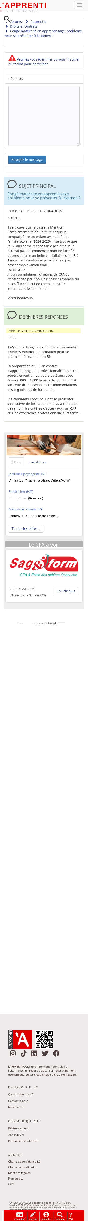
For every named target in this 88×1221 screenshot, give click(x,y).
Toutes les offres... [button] (26, 529)
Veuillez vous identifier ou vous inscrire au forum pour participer (43, 62)
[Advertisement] (45, 816)
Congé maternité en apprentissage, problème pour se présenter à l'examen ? (43, 33)
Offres (16, 462)
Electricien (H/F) (21, 492)
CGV (11, 1185)
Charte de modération (22, 1168)
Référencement (18, 1129)
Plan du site (15, 1179)
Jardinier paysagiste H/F (27, 474)
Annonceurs (16, 1135)
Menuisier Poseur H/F (25, 509)
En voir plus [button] (66, 591)
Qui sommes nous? (20, 1095)
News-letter (15, 1108)
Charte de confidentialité (24, 1162)
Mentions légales (19, 1173)
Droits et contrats (21, 27)
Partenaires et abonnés (23, 1141)
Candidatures (37, 462)
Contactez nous (18, 1101)
